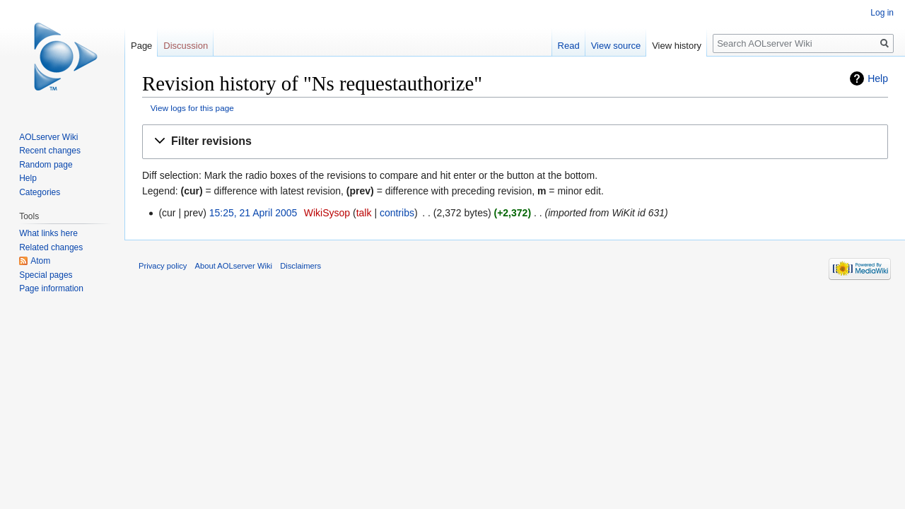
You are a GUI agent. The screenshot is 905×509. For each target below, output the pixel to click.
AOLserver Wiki (48, 137)
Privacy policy (163, 266)
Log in (882, 13)
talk (364, 212)
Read (569, 45)
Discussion (185, 45)
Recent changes (50, 151)
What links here (48, 233)
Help (878, 78)
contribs (397, 212)
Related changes (51, 247)
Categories (39, 192)
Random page (45, 165)
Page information (51, 288)
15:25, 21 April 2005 (253, 212)
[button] (515, 142)
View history (676, 45)
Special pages (45, 275)
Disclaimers (300, 266)
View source (616, 45)
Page (141, 45)
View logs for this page (192, 107)
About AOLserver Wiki (233, 266)
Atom (40, 261)
